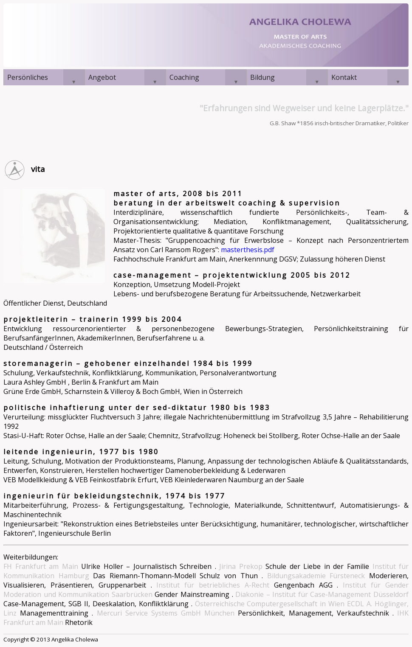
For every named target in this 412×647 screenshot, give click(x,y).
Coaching (184, 77)
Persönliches (27, 77)
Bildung (262, 77)
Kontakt (344, 77)
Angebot (102, 77)
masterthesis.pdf (247, 249)
